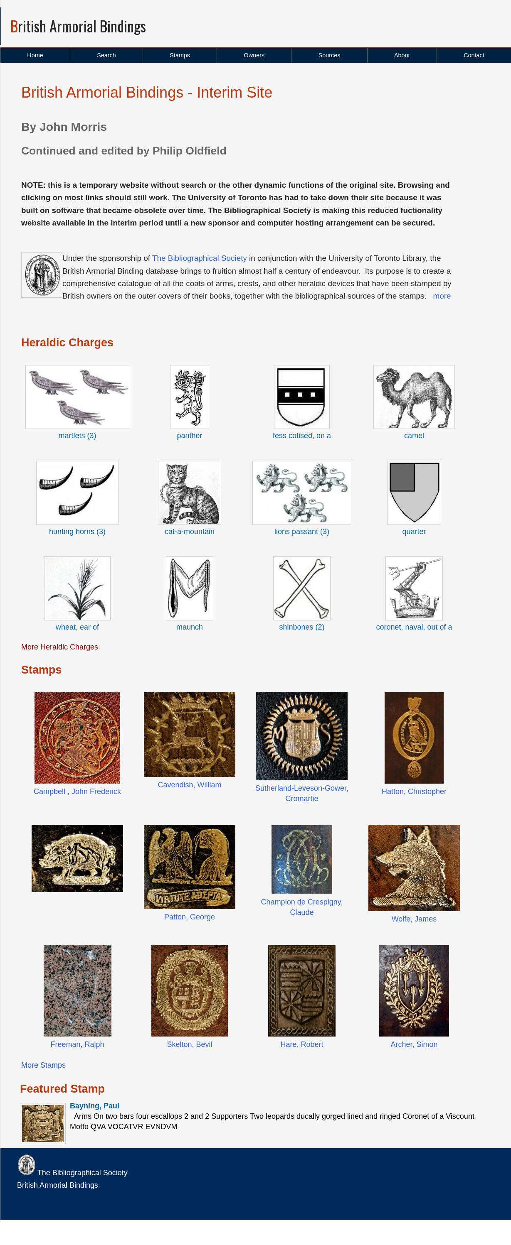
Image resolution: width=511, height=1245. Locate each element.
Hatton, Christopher (414, 791)
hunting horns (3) (77, 531)
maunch (189, 627)
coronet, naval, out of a (414, 627)
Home (35, 55)
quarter (414, 531)
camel (414, 435)
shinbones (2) (301, 627)
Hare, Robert (301, 1044)
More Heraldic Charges (59, 647)
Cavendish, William (189, 785)
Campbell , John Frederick (77, 791)
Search (106, 55)
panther (189, 435)
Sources (329, 55)
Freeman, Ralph (77, 1044)
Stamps (180, 55)
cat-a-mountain (190, 531)
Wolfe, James (414, 919)
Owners (254, 55)
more (442, 296)
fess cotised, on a (302, 435)
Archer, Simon (413, 1044)
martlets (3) (77, 435)
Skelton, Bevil (189, 1044)
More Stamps (43, 1065)
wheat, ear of (77, 627)
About (402, 55)
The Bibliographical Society (199, 258)
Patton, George (189, 917)
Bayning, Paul (94, 1106)
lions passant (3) (301, 531)
